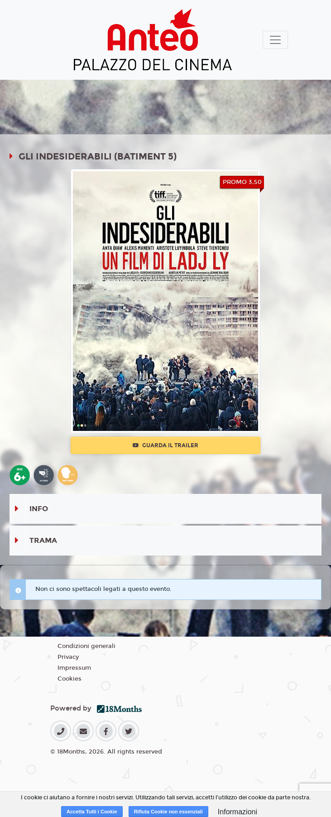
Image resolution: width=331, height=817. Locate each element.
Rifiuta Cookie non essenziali (168, 811)
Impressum (74, 668)
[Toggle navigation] (275, 40)
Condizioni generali (86, 646)
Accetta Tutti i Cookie (92, 811)
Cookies (70, 678)
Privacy (68, 657)
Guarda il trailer (165, 445)
